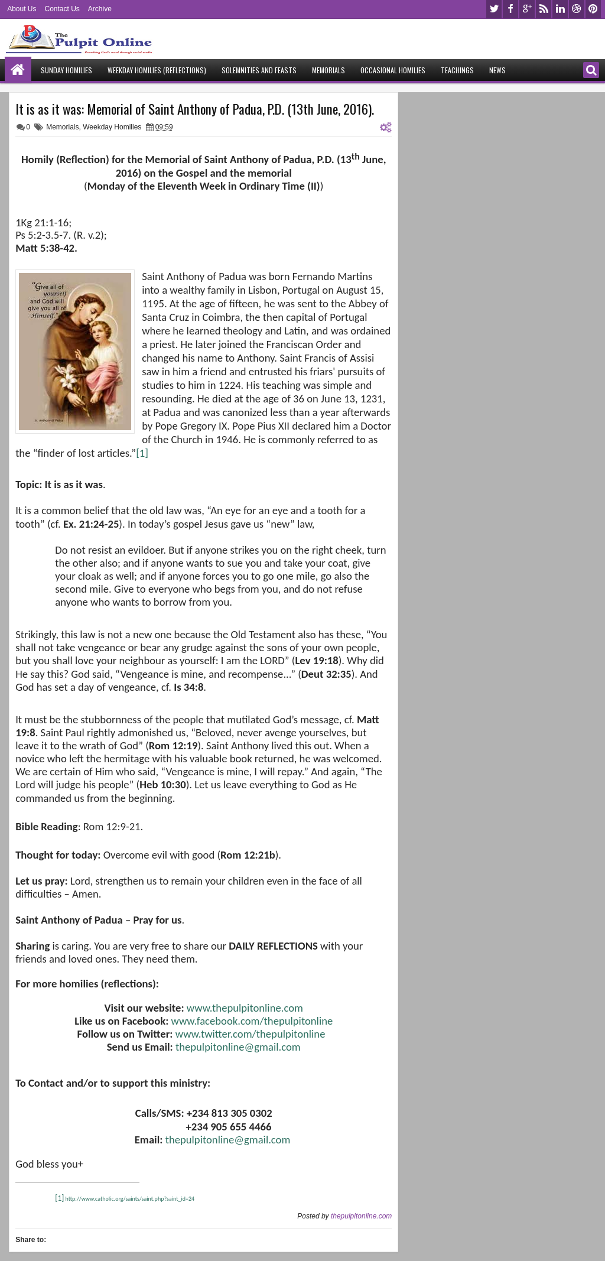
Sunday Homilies (66, 70)
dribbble (576, 9)
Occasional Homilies (392, 70)
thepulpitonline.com (361, 1216)
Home (18, 70)
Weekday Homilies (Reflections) (157, 70)
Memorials (328, 70)
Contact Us (61, 9)
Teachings (457, 70)
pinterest (593, 9)
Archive (100, 9)
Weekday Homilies (112, 127)
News (497, 70)
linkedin (560, 9)
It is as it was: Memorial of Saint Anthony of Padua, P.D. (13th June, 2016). (194, 109)
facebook (510, 9)
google (527, 9)
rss (543, 9)
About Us (21, 9)
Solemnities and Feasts (259, 70)
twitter (494, 9)
